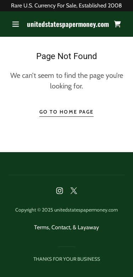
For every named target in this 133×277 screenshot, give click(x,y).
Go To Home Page (66, 112)
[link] (68, 24)
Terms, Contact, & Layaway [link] (66, 227)
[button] (16, 24)
